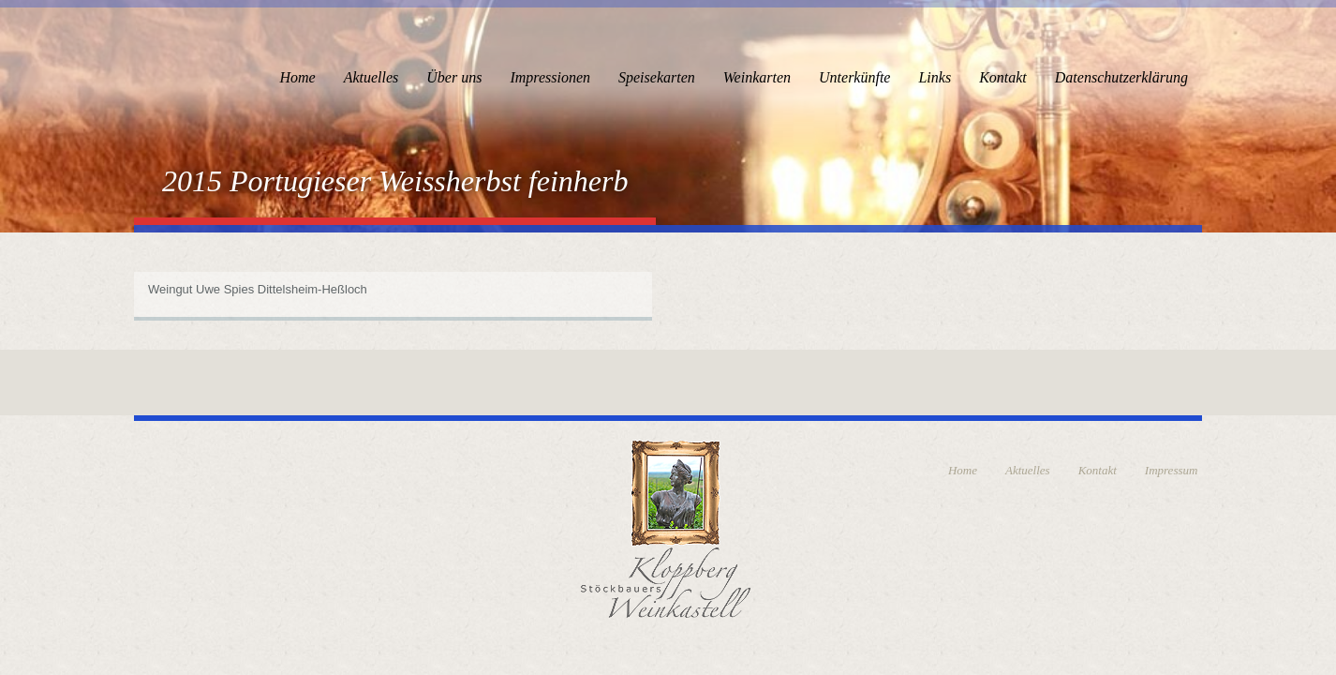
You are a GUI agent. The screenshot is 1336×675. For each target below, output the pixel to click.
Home (297, 77)
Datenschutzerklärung (1121, 77)
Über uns (454, 77)
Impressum (1171, 470)
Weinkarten (757, 77)
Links (934, 77)
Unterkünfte (854, 77)
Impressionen (550, 77)
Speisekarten (656, 77)
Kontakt (1003, 77)
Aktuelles (371, 77)
